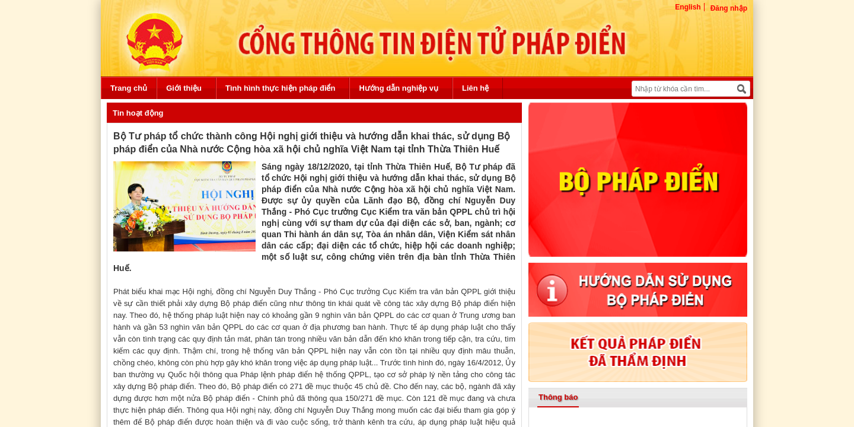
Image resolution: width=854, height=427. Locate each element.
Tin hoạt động (138, 113)
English (687, 7)
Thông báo (558, 397)
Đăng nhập (728, 8)
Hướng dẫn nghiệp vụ (398, 88)
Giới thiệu (184, 88)
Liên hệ (475, 88)
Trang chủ (128, 88)
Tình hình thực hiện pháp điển (280, 88)
